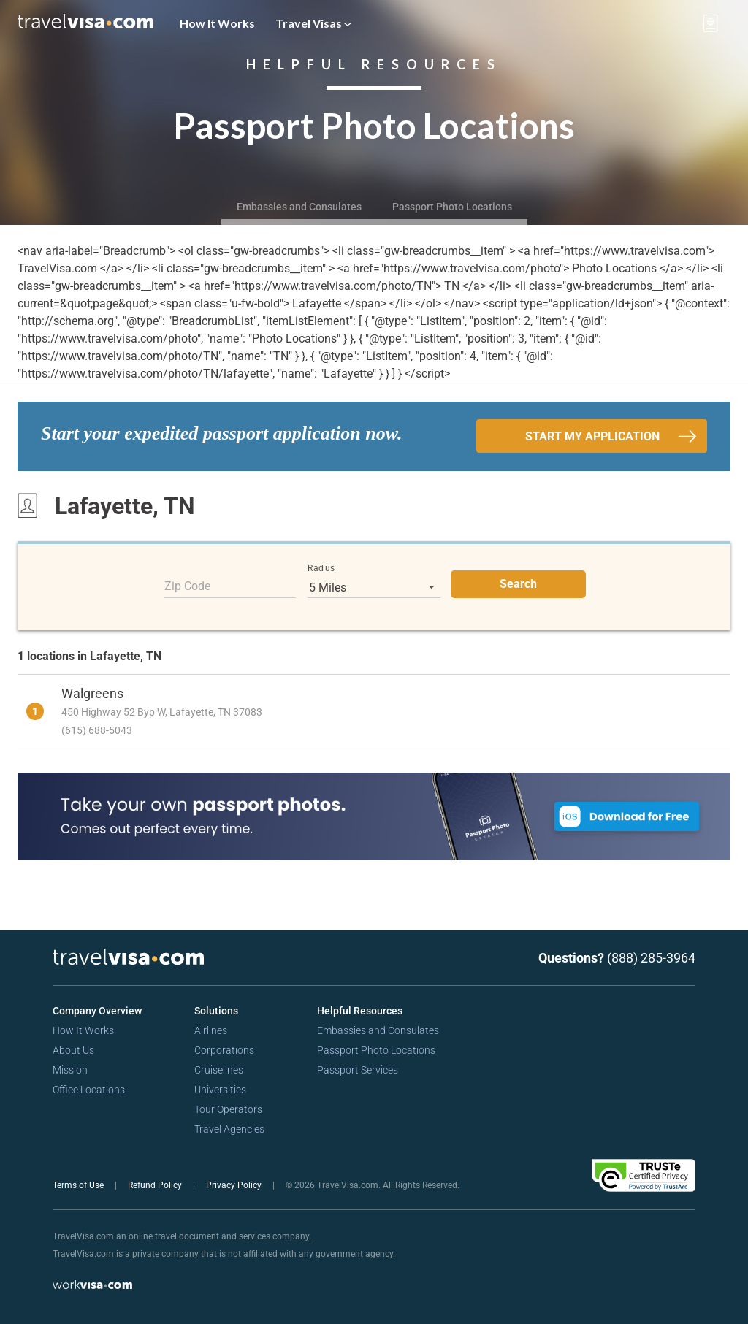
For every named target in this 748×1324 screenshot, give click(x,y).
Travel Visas (313, 23)
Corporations (224, 1050)
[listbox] (374, 587)
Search (518, 584)
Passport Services (357, 1070)
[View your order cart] (710, 23)
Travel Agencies (229, 1129)
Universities (220, 1089)
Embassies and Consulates (299, 207)
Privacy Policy (235, 1185)
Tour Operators (228, 1109)
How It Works (217, 23)
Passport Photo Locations (452, 207)
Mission (70, 1070)
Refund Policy (156, 1185)
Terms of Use (79, 1185)
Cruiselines (218, 1070)
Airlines (210, 1030)
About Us (73, 1050)
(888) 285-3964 (651, 957)
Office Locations (89, 1089)
